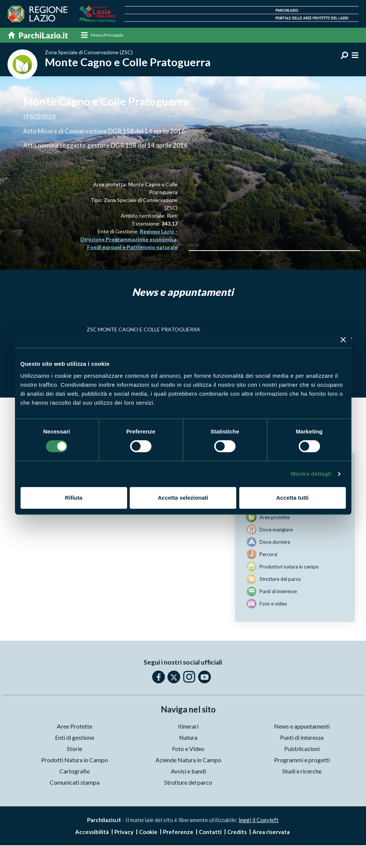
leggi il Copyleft (259, 820)
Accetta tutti (292, 497)
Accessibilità (92, 832)
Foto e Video (188, 749)
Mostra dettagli (311, 473)
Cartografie (74, 771)
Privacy (123, 832)
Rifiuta (74, 497)
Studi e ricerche (302, 771)
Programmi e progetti (302, 760)
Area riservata (271, 832)
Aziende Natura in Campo (188, 760)
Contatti (210, 832)
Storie (74, 749)
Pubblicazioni (302, 749)
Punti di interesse (302, 738)
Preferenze (178, 832)
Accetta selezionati (183, 497)
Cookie (148, 832)
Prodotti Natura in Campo (74, 760)
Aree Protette (74, 726)
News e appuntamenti (302, 726)
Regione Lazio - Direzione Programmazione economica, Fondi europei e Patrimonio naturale (129, 240)
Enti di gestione (74, 738)
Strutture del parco (188, 783)
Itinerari (188, 726)
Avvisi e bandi (188, 771)
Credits (237, 832)
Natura (188, 738)
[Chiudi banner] (343, 339)
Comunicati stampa (74, 783)
